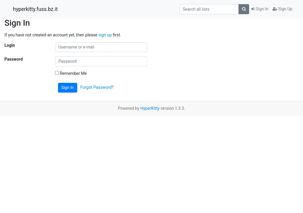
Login (9, 45)
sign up (105, 35)
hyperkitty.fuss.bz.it (35, 9)
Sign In (259, 9)
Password (13, 59)
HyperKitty (149, 108)
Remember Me (71, 73)
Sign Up (282, 9)
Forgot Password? (97, 87)
